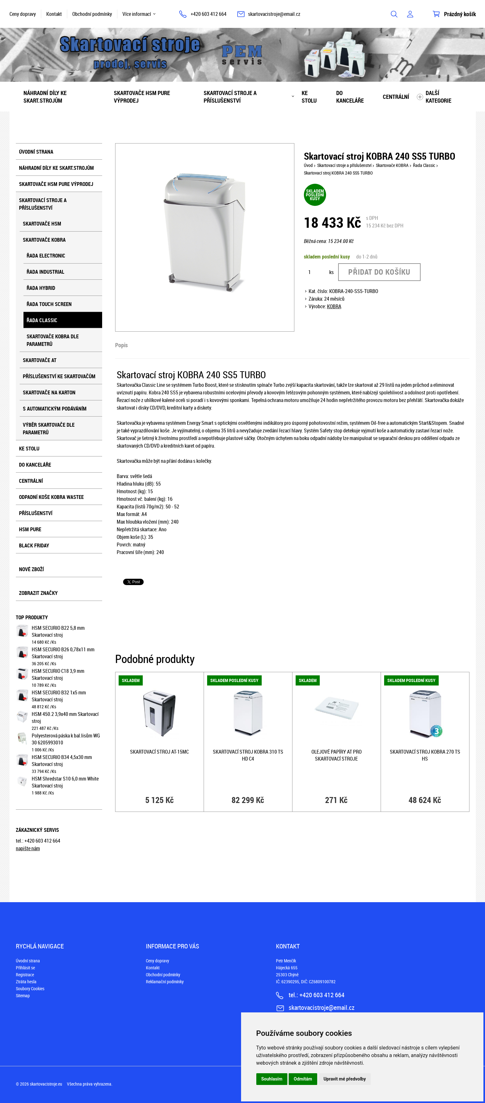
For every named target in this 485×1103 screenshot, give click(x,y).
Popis (121, 345)
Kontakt (54, 13)
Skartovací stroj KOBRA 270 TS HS (425, 755)
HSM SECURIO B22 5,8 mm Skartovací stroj (58, 631)
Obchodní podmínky (92, 13)
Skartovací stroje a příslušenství (230, 96)
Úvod (308, 165)
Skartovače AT (39, 360)
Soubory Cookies (30, 988)
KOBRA (334, 306)
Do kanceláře (350, 96)
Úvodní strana (36, 151)
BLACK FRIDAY (34, 545)
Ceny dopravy (23, 13)
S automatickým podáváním (55, 408)
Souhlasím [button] (272, 1078)
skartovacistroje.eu (46, 1084)
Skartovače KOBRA (44, 239)
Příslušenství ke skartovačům (59, 376)
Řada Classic (42, 320)
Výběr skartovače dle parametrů (49, 428)
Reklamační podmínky (165, 982)
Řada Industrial (45, 271)
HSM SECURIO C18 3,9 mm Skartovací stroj (58, 674)
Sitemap (23, 995)
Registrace (25, 975)
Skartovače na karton (49, 392)
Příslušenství (35, 513)
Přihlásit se (25, 968)
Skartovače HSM (42, 223)
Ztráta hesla (26, 982)
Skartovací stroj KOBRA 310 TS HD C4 (248, 755)
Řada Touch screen (49, 304)
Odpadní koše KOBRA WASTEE (51, 497)
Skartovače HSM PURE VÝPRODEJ (142, 96)
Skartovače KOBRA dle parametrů (53, 340)
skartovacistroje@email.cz (274, 13)
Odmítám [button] (303, 1078)
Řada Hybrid (41, 287)
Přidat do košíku (379, 272)
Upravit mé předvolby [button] (345, 1078)
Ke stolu (309, 96)
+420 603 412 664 (208, 13)
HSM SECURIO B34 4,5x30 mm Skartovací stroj (62, 761)
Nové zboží (31, 569)
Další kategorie (438, 96)
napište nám (28, 848)
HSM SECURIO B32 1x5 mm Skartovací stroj (59, 696)
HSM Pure (30, 529)
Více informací (136, 13)
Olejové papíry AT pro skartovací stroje (336, 755)
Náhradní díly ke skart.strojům (45, 96)
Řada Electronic (46, 255)
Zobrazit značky (38, 593)
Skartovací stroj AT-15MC (159, 751)
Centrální (396, 96)
